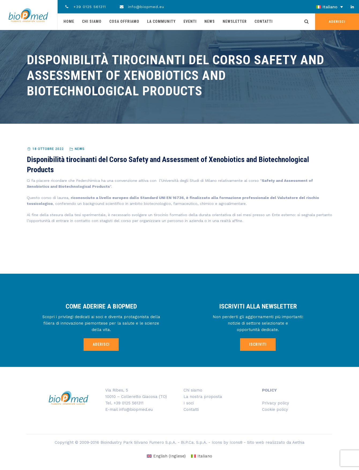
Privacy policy (275, 403)
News (209, 21)
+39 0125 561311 (85, 7)
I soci (189, 403)
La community (161, 21)
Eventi (190, 21)
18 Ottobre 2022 (48, 149)
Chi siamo (92, 21)
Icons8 (236, 442)
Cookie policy (275, 409)
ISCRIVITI (258, 344)
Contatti (264, 21)
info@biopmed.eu (141, 7)
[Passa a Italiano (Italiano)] (201, 456)
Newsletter (235, 21)
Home (68, 21)
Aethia (298, 442)
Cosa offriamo (124, 21)
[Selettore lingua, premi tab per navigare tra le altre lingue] (314, 6)
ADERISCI (337, 22)
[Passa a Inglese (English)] (166, 456)
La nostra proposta (203, 396)
